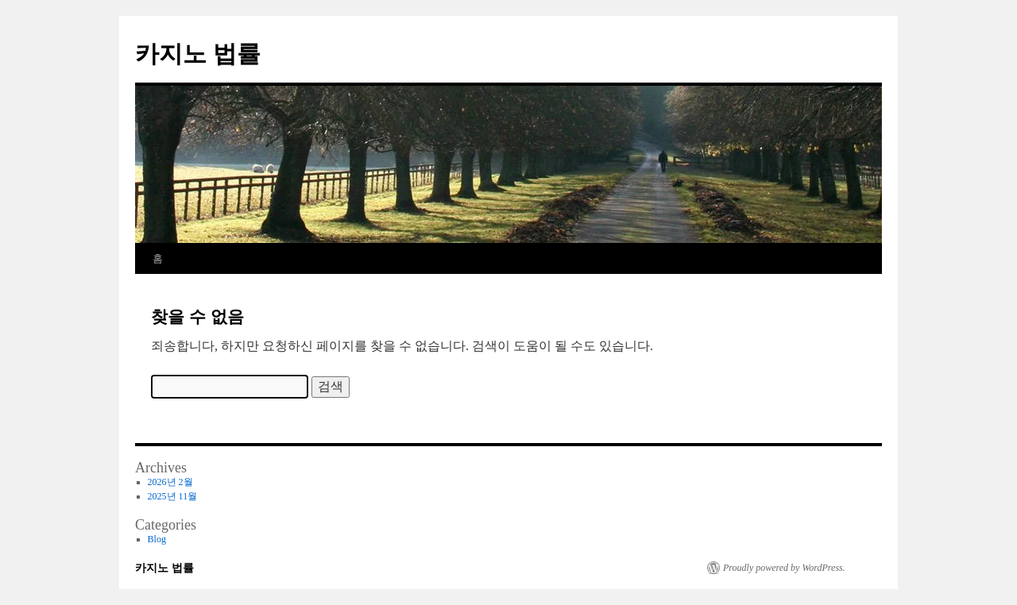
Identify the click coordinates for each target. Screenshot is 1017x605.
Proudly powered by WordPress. (784, 567)
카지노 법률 (198, 53)
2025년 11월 (173, 496)
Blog (157, 539)
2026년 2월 (170, 481)
